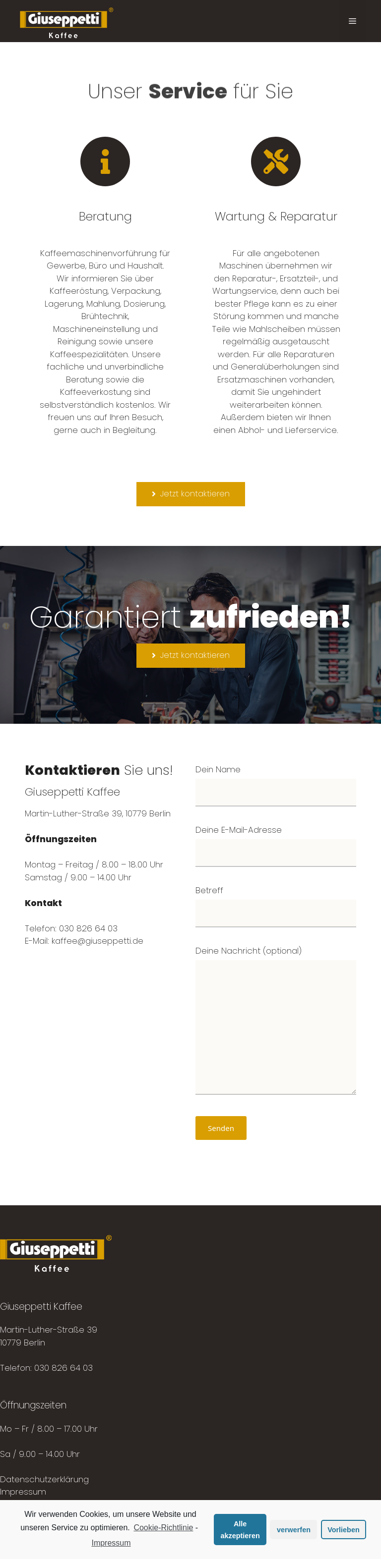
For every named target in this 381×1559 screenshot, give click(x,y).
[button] (190, 494)
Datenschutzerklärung (44, 1479)
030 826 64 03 (63, 1368)
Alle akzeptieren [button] (240, 1530)
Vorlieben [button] (343, 1530)
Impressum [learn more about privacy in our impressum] (110, 1543)
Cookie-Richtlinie (163, 1527)
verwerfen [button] (294, 1530)
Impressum (23, 1492)
